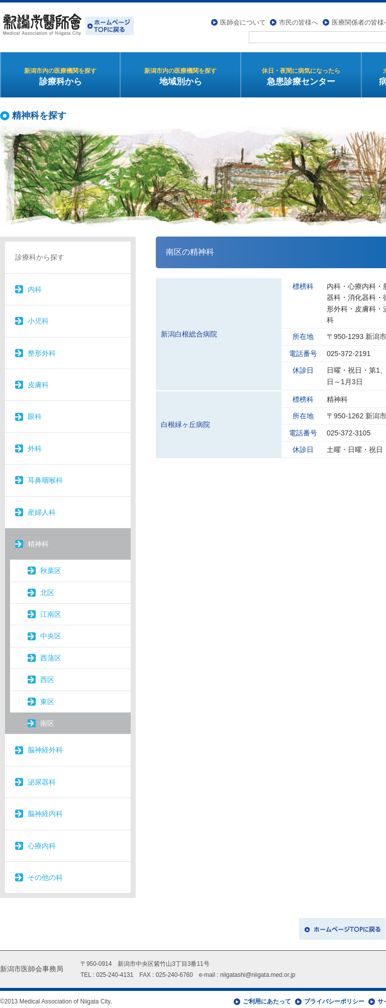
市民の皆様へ (298, 18)
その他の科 (45, 873)
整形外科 (42, 349)
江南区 (50, 610)
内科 (35, 285)
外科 (35, 444)
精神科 (38, 539)
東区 (47, 697)
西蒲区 (50, 653)
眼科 (35, 412)
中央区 (50, 632)
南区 (47, 719)
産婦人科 (42, 508)
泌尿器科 (42, 777)
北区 (47, 588)
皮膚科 (38, 380)
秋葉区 (50, 566)
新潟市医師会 (67, 25)
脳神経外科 (45, 746)
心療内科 (42, 841)
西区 (47, 675)
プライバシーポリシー (334, 996)
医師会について (243, 18)
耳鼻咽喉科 (45, 476)
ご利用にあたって (267, 996)
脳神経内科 (45, 809)
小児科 (38, 316)
